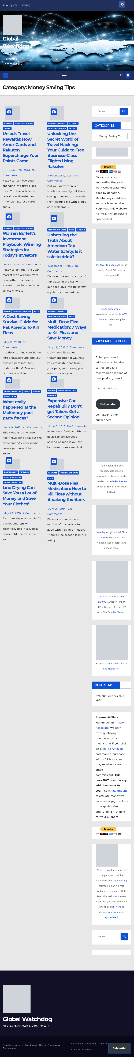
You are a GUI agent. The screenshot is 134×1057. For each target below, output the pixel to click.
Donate (103, 1043)
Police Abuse (10, 397)
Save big (101, 532)
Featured (24, 472)
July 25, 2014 (57, 508)
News (71, 230)
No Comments (31, 264)
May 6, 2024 (12, 264)
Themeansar (9, 1048)
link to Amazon (112, 748)
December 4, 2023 (61, 265)
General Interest (57, 123)
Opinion (81, 230)
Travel (7, 128)
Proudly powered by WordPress (20, 1045)
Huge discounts (109, 309)
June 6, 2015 (57, 426)
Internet (73, 123)
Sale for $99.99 (118, 481)
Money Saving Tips (24, 123)
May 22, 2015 (12, 513)
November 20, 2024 (17, 170)
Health (7, 311)
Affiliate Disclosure (81, 1049)
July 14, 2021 (57, 347)
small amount (117, 790)
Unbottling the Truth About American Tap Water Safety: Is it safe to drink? (64, 245)
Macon (51, 390)
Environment (10, 472)
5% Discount (119, 612)
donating (122, 880)
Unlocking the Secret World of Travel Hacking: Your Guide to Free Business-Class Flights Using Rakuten (65, 150)
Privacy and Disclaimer (83, 1043)
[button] (121, 75)
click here (116, 907)
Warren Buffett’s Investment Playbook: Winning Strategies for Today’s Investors (22, 244)
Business (8, 123)
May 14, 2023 (12, 342)
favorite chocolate (110, 265)
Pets (36, 311)
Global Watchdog (27, 1019)
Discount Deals (110, 663)
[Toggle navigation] (64, 75)
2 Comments (75, 347)
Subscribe (108, 404)
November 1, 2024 (60, 175)
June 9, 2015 (12, 427)
